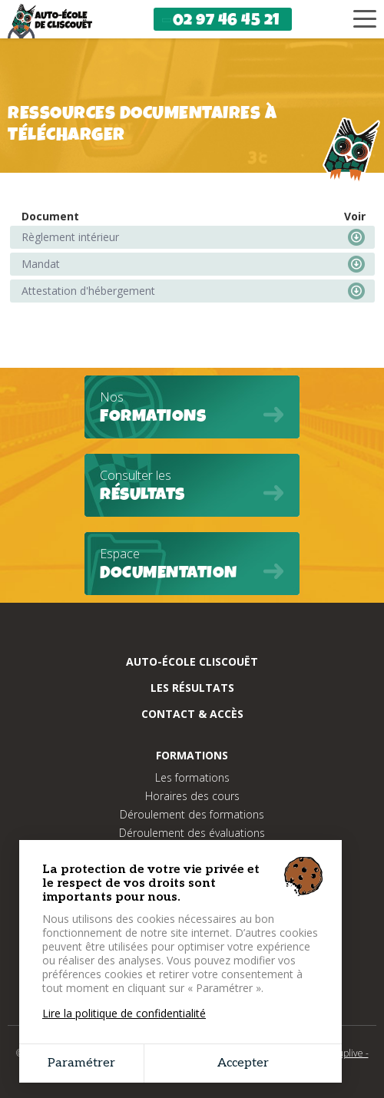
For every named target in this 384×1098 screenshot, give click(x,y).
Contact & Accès (192, 713)
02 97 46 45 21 (220, 19)
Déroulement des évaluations (192, 832)
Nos (192, 408)
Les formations (192, 777)
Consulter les (192, 486)
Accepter (243, 1063)
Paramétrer (81, 1063)
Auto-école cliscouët (192, 661)
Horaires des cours (192, 796)
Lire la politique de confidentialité (124, 1013)
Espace (192, 564)
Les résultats (192, 687)
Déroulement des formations (192, 814)
